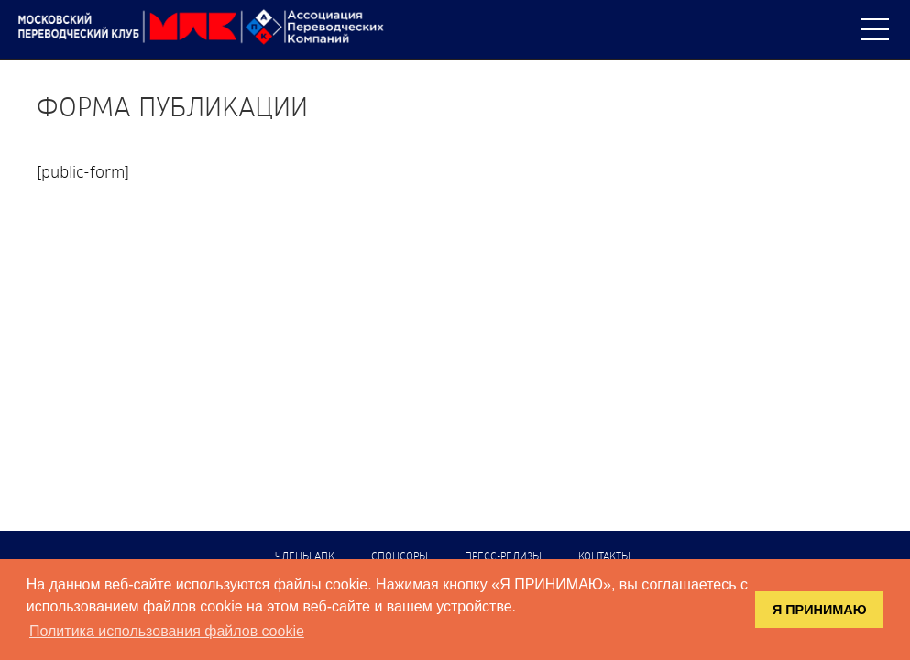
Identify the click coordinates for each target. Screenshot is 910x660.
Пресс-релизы (503, 557)
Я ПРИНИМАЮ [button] (820, 609)
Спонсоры (399, 557)
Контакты (604, 557)
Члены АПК (304, 557)
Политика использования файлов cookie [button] (166, 631)
